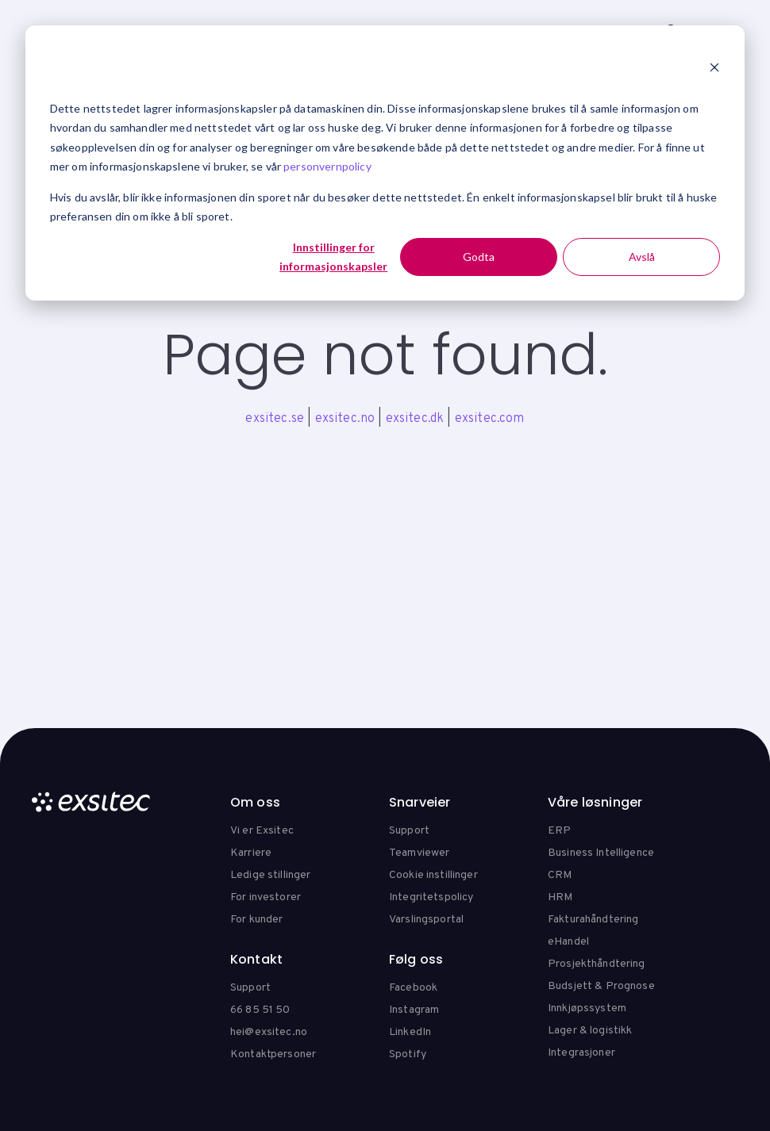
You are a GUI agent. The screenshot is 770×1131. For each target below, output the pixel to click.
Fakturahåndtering (593, 919)
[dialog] (385, 163)
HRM (560, 897)
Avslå (642, 256)
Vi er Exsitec (262, 831)
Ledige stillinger (270, 875)
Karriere (250, 853)
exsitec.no (345, 419)
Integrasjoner (581, 1053)
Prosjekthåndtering (596, 964)
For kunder (256, 919)
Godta (479, 256)
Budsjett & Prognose (601, 986)
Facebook (413, 988)
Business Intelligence (601, 853)
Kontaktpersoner (273, 1054)
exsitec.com (490, 419)
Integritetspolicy (431, 897)
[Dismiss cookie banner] (714, 69)
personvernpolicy (327, 166)
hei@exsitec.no (268, 1032)
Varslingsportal (426, 919)
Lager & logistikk (590, 1030)
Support (409, 831)
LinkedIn (410, 1032)
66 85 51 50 (260, 1010)
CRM (560, 875)
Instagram (414, 1010)
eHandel (568, 942)
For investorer (265, 897)
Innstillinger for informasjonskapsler (333, 257)
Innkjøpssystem (587, 1008)
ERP (559, 831)
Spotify (407, 1054)
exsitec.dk (415, 419)
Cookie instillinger (433, 875)
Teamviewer (419, 853)
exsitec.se (274, 419)
